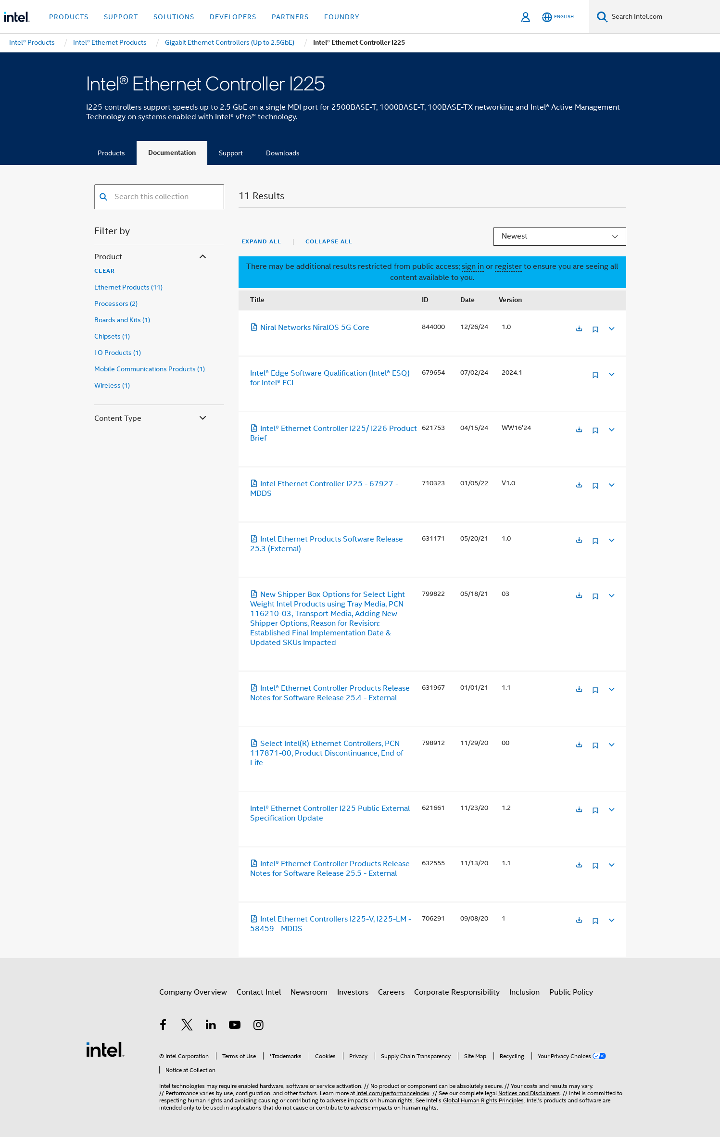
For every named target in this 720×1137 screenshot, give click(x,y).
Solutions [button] (173, 17)
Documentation (172, 152)
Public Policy (571, 992)
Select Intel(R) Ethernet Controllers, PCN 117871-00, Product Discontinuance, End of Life (326, 753)
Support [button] (121, 17)
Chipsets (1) (112, 336)
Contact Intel (259, 992)
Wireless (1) (112, 385)
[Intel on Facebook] (163, 1026)
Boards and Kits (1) (122, 320)
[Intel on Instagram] (259, 1026)
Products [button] (68, 17)
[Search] (602, 17)
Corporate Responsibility (457, 992)
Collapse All (329, 241)
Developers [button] (233, 17)
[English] (558, 17)
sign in (473, 266)
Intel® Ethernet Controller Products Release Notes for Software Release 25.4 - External (330, 693)
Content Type (151, 418)
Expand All (261, 241)
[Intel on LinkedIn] (211, 1026)
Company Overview (193, 992)
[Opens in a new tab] (579, 329)
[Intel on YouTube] (235, 1026)
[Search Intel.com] (664, 16)
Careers (391, 992)
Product (151, 257)
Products (111, 153)
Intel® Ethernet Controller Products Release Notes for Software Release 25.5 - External (330, 868)
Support (231, 153)
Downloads (283, 153)
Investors (352, 992)
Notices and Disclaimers (529, 1093)
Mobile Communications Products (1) (149, 369)
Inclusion (524, 992)
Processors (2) (116, 303)
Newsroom (309, 992)
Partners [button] (290, 17)
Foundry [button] (342, 17)
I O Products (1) (117, 352)
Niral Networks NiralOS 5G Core (309, 327)
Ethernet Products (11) (128, 287)
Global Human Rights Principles (483, 1100)
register (508, 266)
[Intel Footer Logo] (105, 1049)
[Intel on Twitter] (187, 1026)
